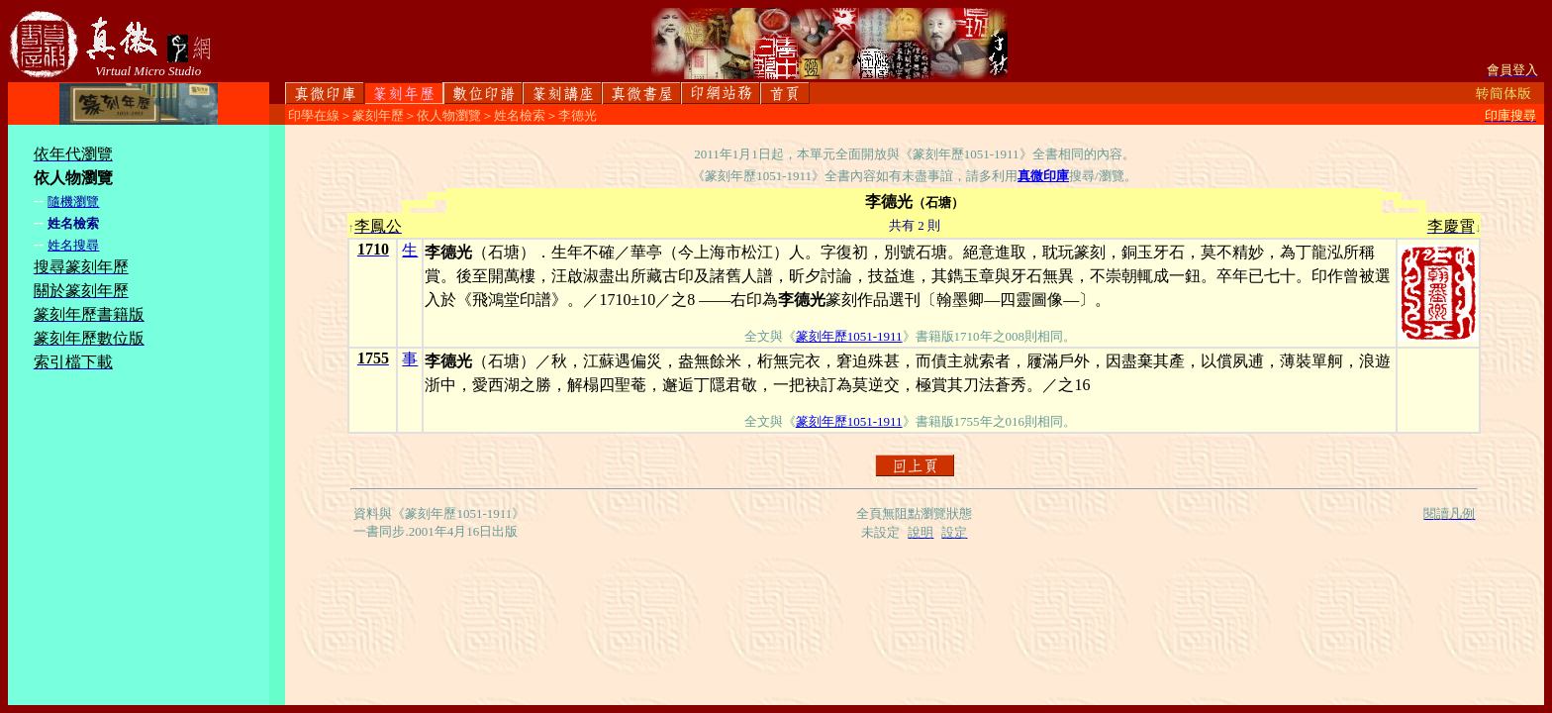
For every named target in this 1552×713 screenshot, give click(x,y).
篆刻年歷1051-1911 (849, 336)
